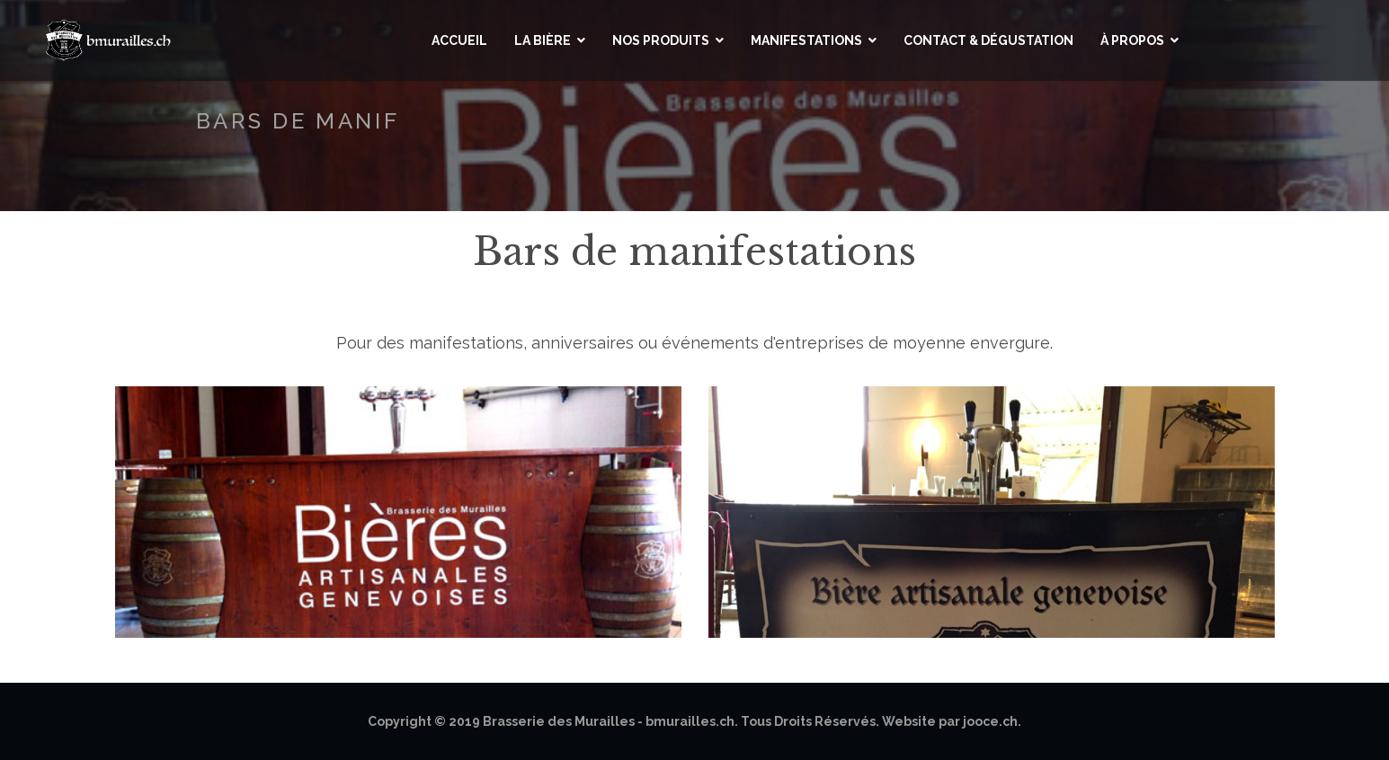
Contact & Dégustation (988, 40)
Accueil (459, 40)
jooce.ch (990, 721)
